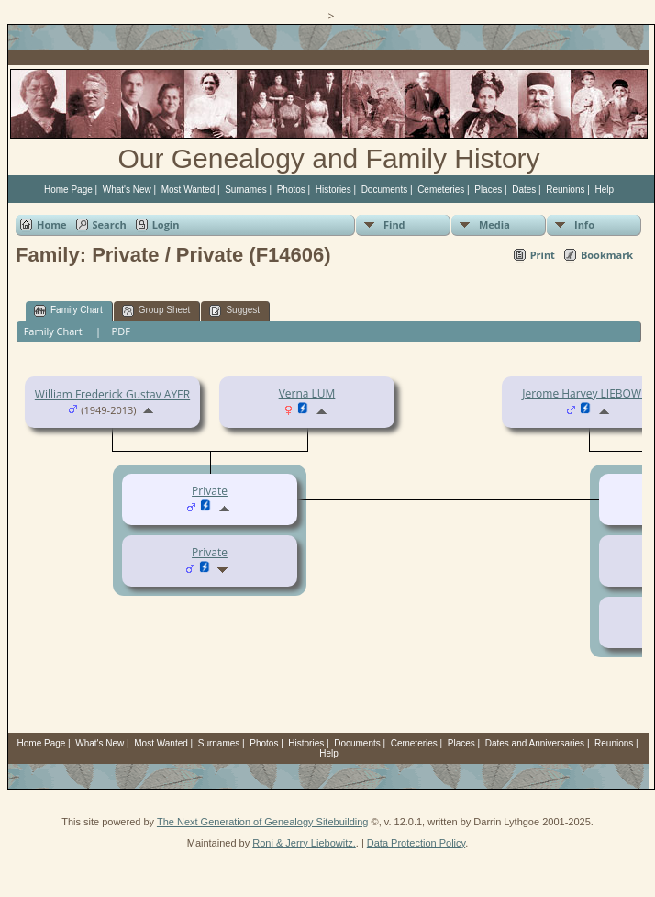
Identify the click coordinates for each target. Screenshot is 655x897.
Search (110, 224)
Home (52, 224)
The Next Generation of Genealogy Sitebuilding (263, 821)
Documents (384, 190)
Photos (291, 190)
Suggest (234, 311)
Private (210, 552)
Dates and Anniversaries (534, 743)
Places (488, 190)
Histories (333, 190)
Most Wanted (188, 190)
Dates (524, 190)
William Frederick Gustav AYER (112, 394)
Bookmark (607, 255)
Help (604, 190)
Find (394, 224)
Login (166, 224)
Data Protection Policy (416, 842)
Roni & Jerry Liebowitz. (304, 842)
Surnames (246, 190)
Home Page (68, 190)
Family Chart (68, 311)
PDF (121, 331)
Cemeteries (440, 190)
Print (542, 255)
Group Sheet (156, 311)
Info (584, 224)
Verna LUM (307, 393)
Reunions (565, 190)
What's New (127, 190)
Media (494, 224)
